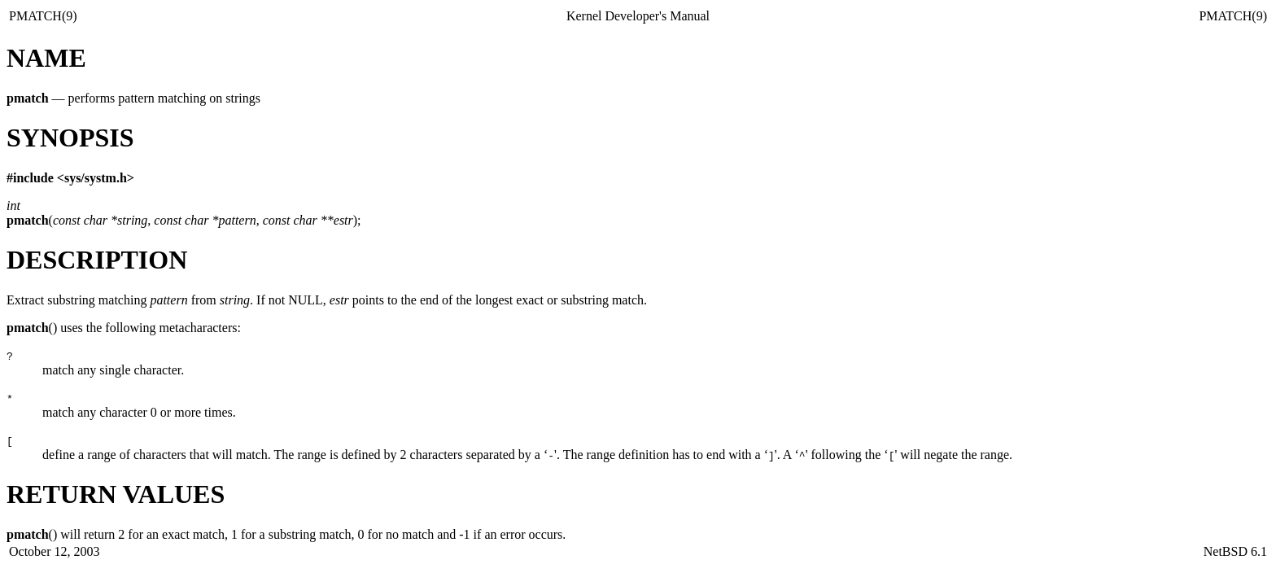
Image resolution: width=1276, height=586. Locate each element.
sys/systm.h (95, 178)
